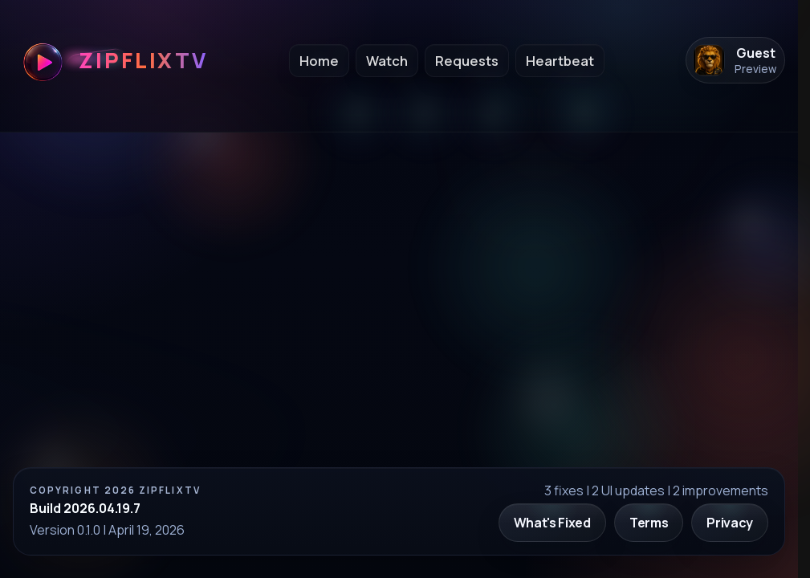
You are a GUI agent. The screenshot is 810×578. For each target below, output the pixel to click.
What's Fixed (552, 522)
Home (319, 60)
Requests (467, 60)
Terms (648, 522)
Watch (387, 60)
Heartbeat (560, 60)
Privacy (729, 522)
